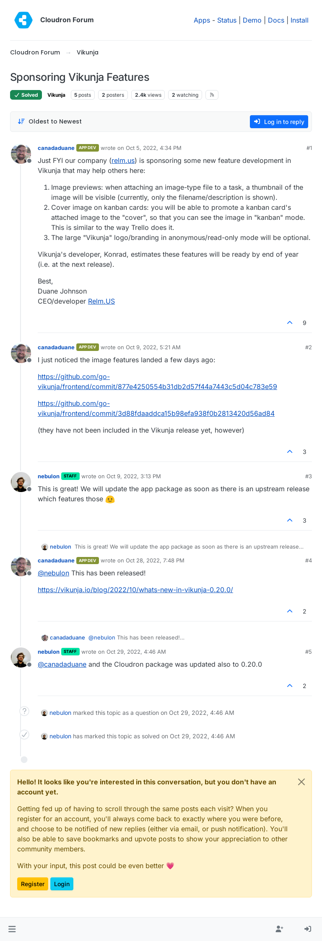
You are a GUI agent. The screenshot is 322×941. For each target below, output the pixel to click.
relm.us (123, 160)
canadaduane (56, 147)
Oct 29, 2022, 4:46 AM (136, 651)
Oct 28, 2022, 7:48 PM (155, 560)
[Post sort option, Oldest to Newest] (50, 121)
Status (226, 20)
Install (300, 20)
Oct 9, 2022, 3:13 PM (133, 476)
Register (32, 883)
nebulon (49, 476)
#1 (309, 147)
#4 (308, 560)
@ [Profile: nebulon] (53, 573)
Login (62, 883)
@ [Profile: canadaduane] (62, 664)
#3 (308, 476)
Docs (276, 20)
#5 (308, 651)
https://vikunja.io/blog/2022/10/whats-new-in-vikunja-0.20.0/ (135, 589)
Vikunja (56, 95)
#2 (308, 347)
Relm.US (101, 301)
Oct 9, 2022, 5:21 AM (153, 347)
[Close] (301, 782)
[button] (12, 929)
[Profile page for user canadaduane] (21, 154)
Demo (252, 20)
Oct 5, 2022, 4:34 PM (154, 147)
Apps (202, 20)
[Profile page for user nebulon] (21, 482)
